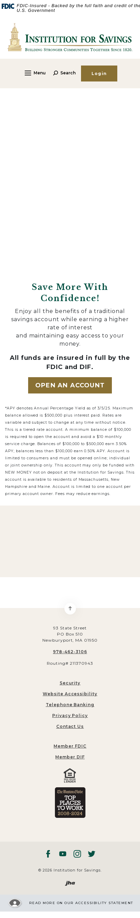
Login (99, 73)
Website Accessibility (70, 693)
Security (70, 682)
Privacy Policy (70, 715)
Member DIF (70, 756)
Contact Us (70, 726)
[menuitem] (70, 746)
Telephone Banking (70, 704)
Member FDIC (70, 746)
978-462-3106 (70, 651)
